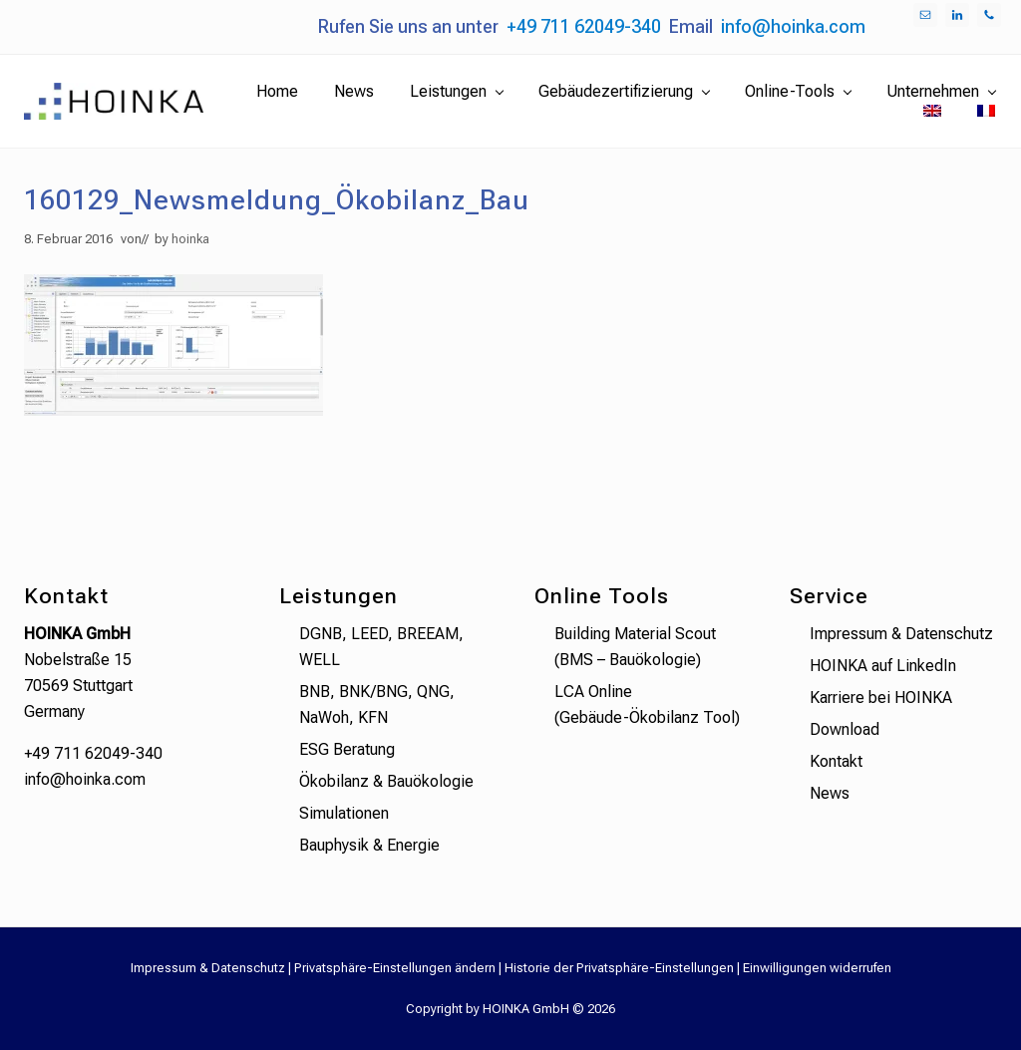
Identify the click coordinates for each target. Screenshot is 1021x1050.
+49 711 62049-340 (584, 26)
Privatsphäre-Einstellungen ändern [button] (395, 967)
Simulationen (344, 813)
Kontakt (836, 761)
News (830, 793)
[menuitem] (932, 112)
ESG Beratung (347, 749)
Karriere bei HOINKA (881, 697)
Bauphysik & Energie (369, 845)
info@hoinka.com (793, 26)
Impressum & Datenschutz (901, 633)
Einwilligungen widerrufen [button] (817, 967)
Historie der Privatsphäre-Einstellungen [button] (619, 967)
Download (844, 729)
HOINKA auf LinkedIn (883, 665)
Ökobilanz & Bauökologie (386, 781)
